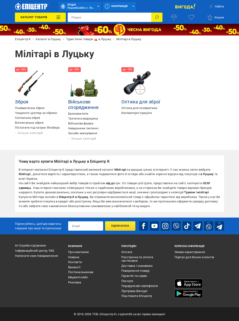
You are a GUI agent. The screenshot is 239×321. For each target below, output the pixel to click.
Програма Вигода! (134, 291)
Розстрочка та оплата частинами (137, 259)
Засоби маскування (82, 133)
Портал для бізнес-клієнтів (194, 257)
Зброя (21, 102)
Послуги (127, 281)
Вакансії (74, 267)
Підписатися (120, 225)
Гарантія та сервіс (134, 276)
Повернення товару (135, 270)
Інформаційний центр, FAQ (34, 250)
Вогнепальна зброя (29, 122)
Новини (73, 257)
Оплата (126, 252)
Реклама (74, 282)
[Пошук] (156, 17)
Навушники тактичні (83, 128)
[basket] (215, 17)
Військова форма (80, 123)
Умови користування (190, 252)
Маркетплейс (78, 277)
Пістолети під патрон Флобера (37, 127)
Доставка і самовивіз (137, 266)
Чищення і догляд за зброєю (36, 113)
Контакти (75, 262)
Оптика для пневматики (139, 108)
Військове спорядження (83, 104)
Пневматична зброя (29, 108)
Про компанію (78, 252)
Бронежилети (78, 113)
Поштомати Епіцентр (136, 296)
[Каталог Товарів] (40, 17)
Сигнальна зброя (27, 118)
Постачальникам (80, 272)
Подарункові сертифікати (139, 286)
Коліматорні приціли (136, 113)
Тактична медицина (83, 118)
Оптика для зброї (140, 102)
